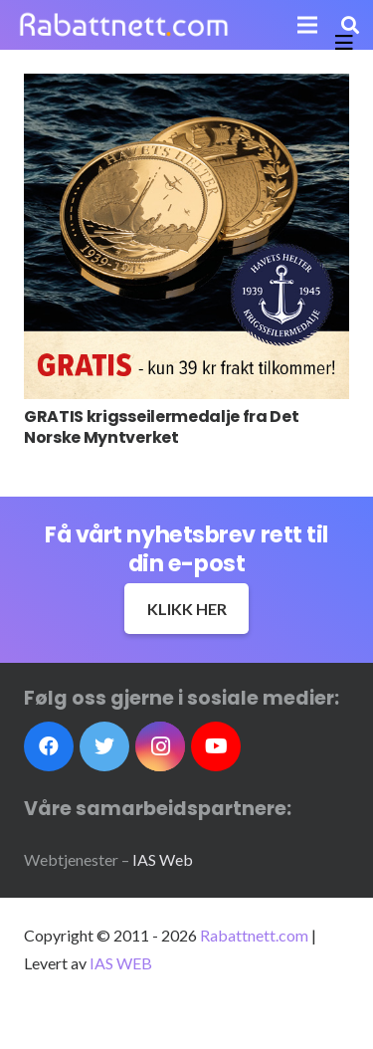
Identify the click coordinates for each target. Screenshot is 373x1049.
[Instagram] (160, 746)
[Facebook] (49, 746)
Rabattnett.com (254, 935)
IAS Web (162, 859)
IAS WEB (121, 962)
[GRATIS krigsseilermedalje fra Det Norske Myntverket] (186, 236)
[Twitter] (104, 746)
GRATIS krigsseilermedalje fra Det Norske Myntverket (161, 427)
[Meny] (308, 25)
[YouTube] (216, 746)
